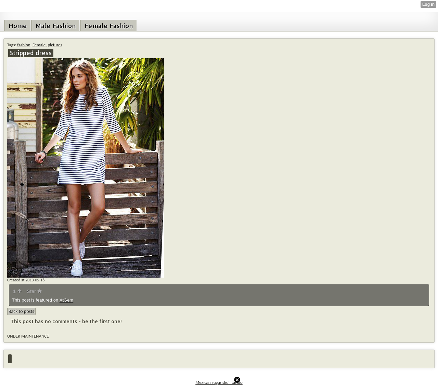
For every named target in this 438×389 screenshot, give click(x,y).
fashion (23, 44)
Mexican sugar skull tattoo (219, 382)
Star (34, 291)
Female (39, 44)
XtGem (66, 300)
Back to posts (21, 311)
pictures (55, 44)
